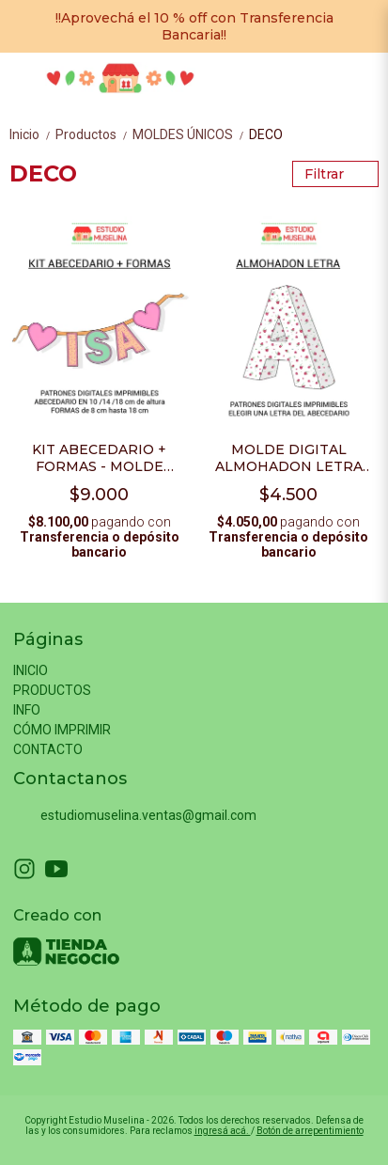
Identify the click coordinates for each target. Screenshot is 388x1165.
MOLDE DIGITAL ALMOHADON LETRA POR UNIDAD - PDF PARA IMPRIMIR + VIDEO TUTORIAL (289, 458)
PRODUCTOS (52, 690)
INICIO (30, 670)
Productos (93, 134)
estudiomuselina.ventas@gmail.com (134, 815)
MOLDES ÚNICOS (190, 134)
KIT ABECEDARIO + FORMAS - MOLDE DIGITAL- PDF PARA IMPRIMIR (99, 458)
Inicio (32, 134)
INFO (26, 709)
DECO (266, 134)
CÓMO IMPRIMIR (62, 729)
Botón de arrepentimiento (310, 1131)
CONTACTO (48, 749)
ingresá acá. (222, 1131)
